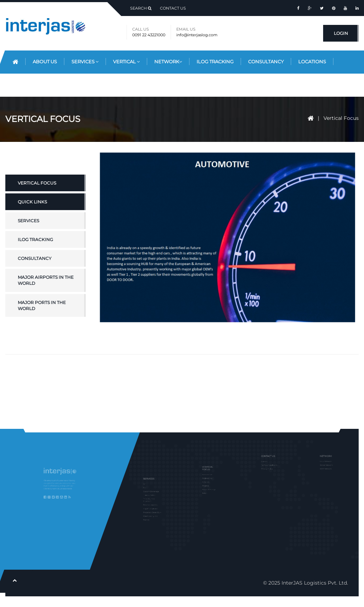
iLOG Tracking (35, 257)
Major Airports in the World (46, 297)
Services (84, 61)
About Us (45, 61)
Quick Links (32, 219)
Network (168, 61)
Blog (19, 84)
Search (140, 8)
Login (341, 33)
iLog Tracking (215, 61)
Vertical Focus (341, 118)
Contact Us (173, 8)
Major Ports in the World (42, 322)
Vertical (126, 61)
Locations (312, 61)
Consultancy (266, 61)
